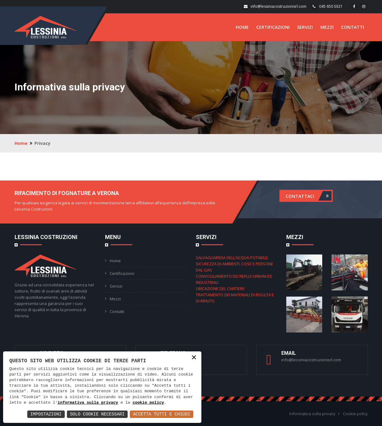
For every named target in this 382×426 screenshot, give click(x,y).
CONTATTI (352, 27)
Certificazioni (122, 273)
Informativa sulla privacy (312, 413)
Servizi (116, 286)
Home (21, 143)
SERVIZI (305, 27)
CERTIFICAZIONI (273, 27)
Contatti (117, 311)
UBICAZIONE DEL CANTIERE (220, 288)
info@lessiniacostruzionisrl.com (278, 6)
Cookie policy (355, 413)
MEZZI (327, 27)
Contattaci (309, 196)
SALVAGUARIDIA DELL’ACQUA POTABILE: (232, 257)
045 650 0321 (331, 6)
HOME (242, 27)
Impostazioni (46, 414)
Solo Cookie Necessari (97, 414)
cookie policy (148, 403)
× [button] (194, 357)
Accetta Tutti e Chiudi (161, 414)
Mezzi (115, 299)
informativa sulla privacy (88, 403)
